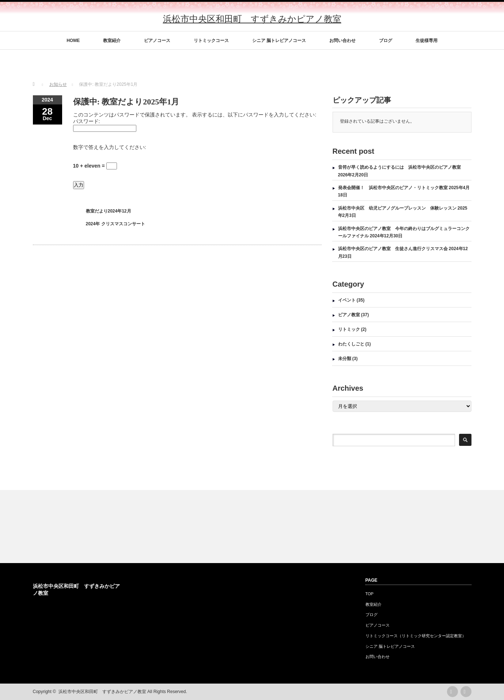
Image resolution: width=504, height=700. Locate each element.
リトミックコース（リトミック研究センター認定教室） (415, 636)
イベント (347, 300)
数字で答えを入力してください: (109, 147)
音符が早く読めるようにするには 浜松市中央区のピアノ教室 (399, 167)
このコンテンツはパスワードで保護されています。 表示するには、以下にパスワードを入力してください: (195, 115)
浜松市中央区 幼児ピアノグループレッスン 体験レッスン (397, 208)
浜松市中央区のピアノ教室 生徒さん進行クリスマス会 (393, 248)
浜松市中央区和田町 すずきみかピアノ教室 (252, 19)
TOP (369, 594)
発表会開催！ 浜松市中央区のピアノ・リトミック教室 (393, 187)
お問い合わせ (342, 40)
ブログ (385, 40)
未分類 (344, 358)
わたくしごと (351, 344)
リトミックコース (211, 40)
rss (452, 691)
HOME (73, 40)
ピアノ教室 (349, 314)
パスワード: (86, 121)
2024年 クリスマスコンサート (115, 223)
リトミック (349, 329)
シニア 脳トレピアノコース (279, 40)
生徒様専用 (426, 40)
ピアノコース (157, 40)
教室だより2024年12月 (108, 211)
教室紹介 (112, 40)
